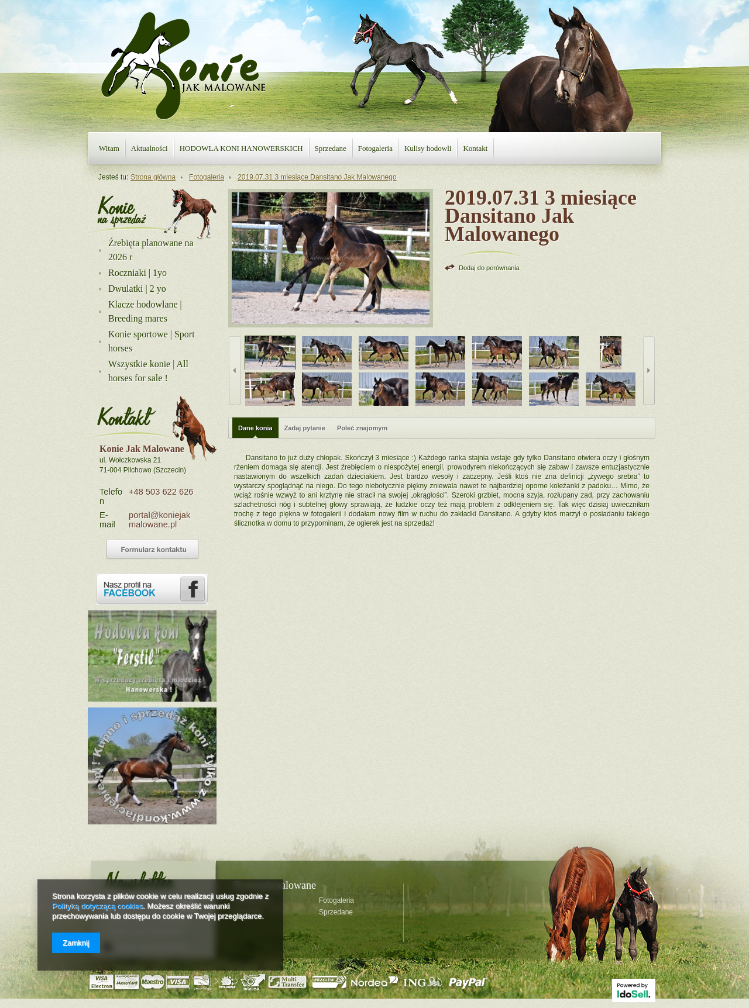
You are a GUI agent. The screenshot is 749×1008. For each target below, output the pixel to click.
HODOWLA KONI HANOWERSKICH (241, 148)
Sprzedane (330, 148)
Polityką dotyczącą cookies (97, 906)
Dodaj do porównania (489, 267)
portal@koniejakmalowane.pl (159, 519)
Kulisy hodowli (428, 148)
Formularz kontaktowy (152, 550)
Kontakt (475, 148)
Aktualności (149, 148)
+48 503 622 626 (161, 491)
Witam (109, 148)
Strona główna (153, 177)
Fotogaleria (375, 148)
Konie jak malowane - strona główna (183, 66)
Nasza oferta (122, 210)
